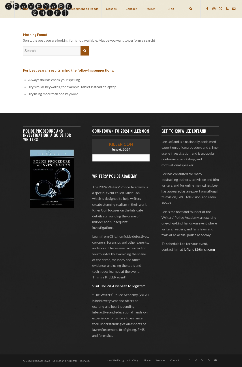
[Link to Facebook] (207, 8)
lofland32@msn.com (199, 249)
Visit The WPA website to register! (118, 286)
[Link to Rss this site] (227, 8)
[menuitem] (24, 9)
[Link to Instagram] (214, 8)
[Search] (191, 9)
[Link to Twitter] (220, 8)
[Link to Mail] (234, 8)
